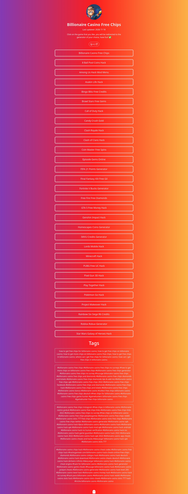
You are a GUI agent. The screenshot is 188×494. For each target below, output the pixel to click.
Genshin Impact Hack (94, 217)
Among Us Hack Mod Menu (94, 72)
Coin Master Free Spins (94, 149)
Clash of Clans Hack (93, 140)
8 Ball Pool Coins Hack (94, 62)
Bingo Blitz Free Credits (94, 91)
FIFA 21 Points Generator (94, 169)
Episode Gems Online (94, 159)
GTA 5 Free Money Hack (94, 207)
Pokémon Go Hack (94, 294)
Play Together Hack (94, 285)
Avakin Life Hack (94, 82)
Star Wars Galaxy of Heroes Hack (94, 333)
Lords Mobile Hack (94, 246)
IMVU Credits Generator (94, 236)
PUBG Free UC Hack (94, 265)
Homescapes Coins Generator (94, 227)
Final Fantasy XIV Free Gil (94, 178)
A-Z (94, 44)
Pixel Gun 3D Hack (94, 275)
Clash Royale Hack (94, 130)
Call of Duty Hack (94, 111)
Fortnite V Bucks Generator (94, 188)
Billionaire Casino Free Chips (94, 53)
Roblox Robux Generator (94, 324)
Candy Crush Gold (94, 120)
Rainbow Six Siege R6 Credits (94, 314)
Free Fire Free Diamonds (94, 198)
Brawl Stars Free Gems (94, 101)
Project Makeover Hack (94, 304)
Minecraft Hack (94, 256)
